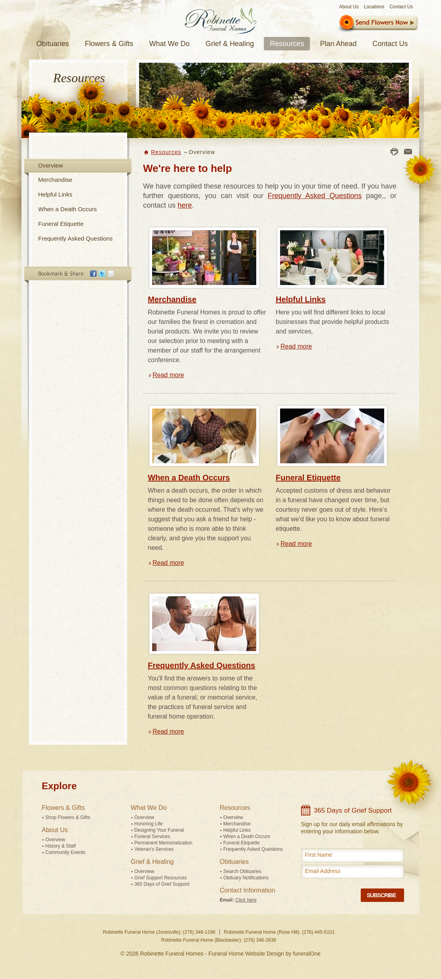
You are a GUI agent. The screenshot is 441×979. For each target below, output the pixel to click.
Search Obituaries (242, 871)
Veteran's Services (154, 849)
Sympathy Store (377, 24)
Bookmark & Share (77, 275)
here (185, 205)
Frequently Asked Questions (75, 238)
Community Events (65, 852)
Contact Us (401, 7)
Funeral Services (152, 836)
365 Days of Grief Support (162, 884)
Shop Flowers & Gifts (67, 817)
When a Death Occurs (67, 209)
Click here (245, 900)
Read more (168, 375)
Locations (374, 7)
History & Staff (60, 846)
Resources (166, 152)
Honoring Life (148, 824)
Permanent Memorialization (163, 843)
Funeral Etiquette (60, 223)
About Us (348, 7)
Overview (50, 165)
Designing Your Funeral (159, 830)
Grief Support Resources (160, 878)
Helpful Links (55, 194)
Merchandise (55, 179)
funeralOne (306, 953)
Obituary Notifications (246, 878)
